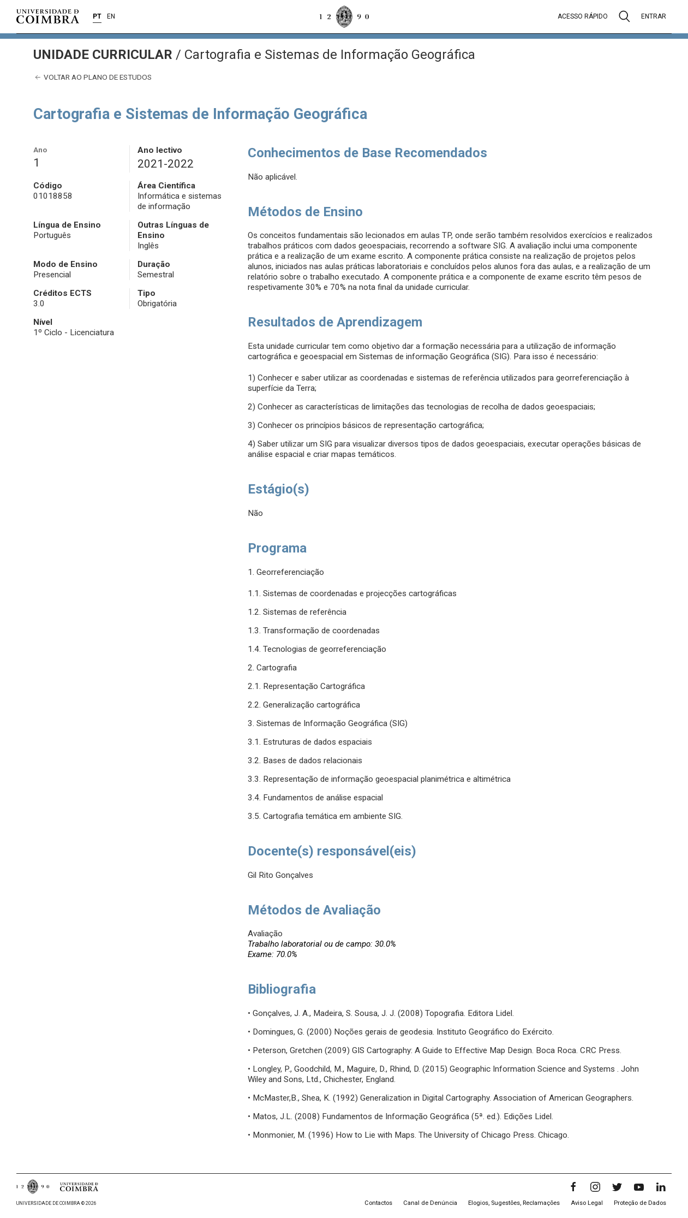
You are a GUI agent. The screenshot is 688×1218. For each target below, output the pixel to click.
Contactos (378, 1203)
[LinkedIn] (661, 1186)
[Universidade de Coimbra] (47, 16)
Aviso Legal (587, 1203)
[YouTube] (639, 1186)
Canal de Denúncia (430, 1203)
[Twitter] (617, 1186)
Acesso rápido (583, 16)
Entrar (653, 16)
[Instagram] (595, 1186)
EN (111, 16)
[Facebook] (573, 1186)
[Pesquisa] (624, 16)
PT (97, 16)
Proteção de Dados (640, 1203)
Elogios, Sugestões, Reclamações (514, 1203)
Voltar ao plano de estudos (92, 77)
